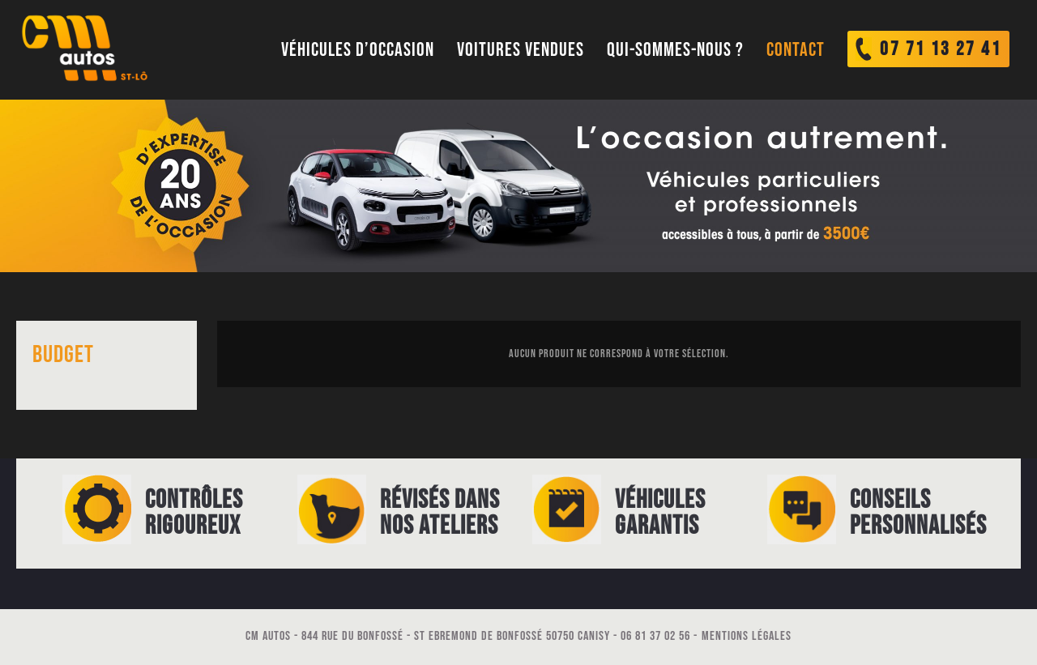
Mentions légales (747, 636)
